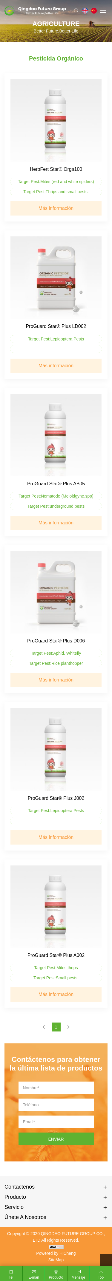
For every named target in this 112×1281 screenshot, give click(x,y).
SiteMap (56, 1259)
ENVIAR (56, 1139)
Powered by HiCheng (56, 1253)
